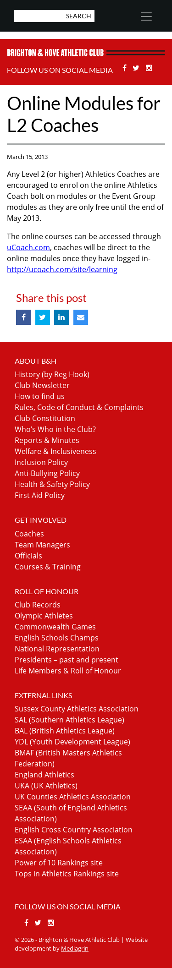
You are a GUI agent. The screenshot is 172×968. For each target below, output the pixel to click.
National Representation (57, 649)
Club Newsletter (42, 385)
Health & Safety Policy (52, 484)
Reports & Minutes (47, 440)
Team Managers (42, 545)
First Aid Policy (40, 495)
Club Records (38, 605)
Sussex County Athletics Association (77, 709)
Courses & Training (48, 567)
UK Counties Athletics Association (73, 797)
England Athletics (44, 775)
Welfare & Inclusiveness (55, 451)
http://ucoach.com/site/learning (62, 269)
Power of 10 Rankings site (59, 863)
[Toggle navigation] (146, 16)
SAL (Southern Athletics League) (69, 720)
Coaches (29, 534)
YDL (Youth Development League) (72, 742)
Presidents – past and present (66, 660)
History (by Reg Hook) (52, 374)
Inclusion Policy (41, 462)
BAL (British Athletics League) (65, 731)
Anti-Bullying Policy (47, 473)
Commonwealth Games (55, 627)
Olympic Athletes (44, 616)
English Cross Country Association (74, 830)
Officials (28, 556)
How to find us (40, 396)
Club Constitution (45, 418)
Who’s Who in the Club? (55, 429)
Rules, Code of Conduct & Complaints (79, 407)
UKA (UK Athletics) (46, 786)
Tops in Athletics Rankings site (67, 874)
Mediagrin (75, 948)
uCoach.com (28, 247)
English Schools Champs (57, 638)
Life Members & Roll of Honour (68, 671)
